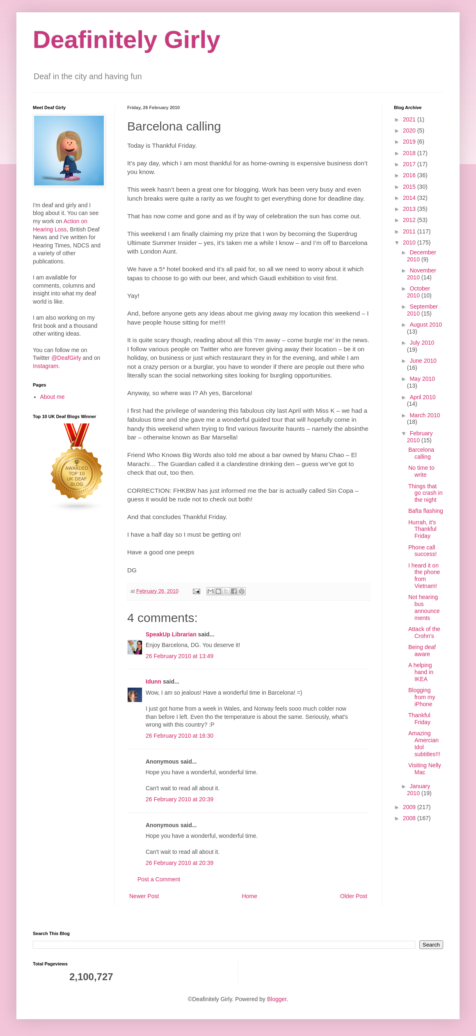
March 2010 (425, 415)
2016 (410, 175)
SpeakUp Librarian (171, 634)
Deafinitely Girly (126, 39)
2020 (410, 130)
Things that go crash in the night (425, 493)
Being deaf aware (422, 650)
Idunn (153, 681)
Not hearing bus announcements (424, 607)
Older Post (353, 896)
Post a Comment (158, 879)
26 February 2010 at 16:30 (179, 735)
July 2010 (422, 342)
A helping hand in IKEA (420, 672)
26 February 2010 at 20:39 (179, 799)
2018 (410, 153)
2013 (410, 209)
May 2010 (422, 378)
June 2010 (423, 360)
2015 (410, 186)
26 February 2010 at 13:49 (179, 656)
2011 (410, 231)
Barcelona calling (421, 453)
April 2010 (422, 397)
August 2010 (426, 324)
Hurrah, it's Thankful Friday (422, 529)
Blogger (276, 999)
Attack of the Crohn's (424, 632)
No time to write (421, 471)
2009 (410, 807)
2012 (410, 220)
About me (52, 396)
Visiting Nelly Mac (424, 768)
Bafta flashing (425, 511)
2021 (410, 119)
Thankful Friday (419, 718)
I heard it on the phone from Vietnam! (424, 575)
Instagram (45, 366)
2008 (410, 818)
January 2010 (418, 789)
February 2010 (420, 437)
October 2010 (418, 292)
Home (249, 896)
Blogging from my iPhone (421, 697)
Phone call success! (422, 551)
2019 (410, 141)
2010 (410, 242)
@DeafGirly (66, 357)
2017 (410, 164)
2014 (410, 197)
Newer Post (144, 896)
